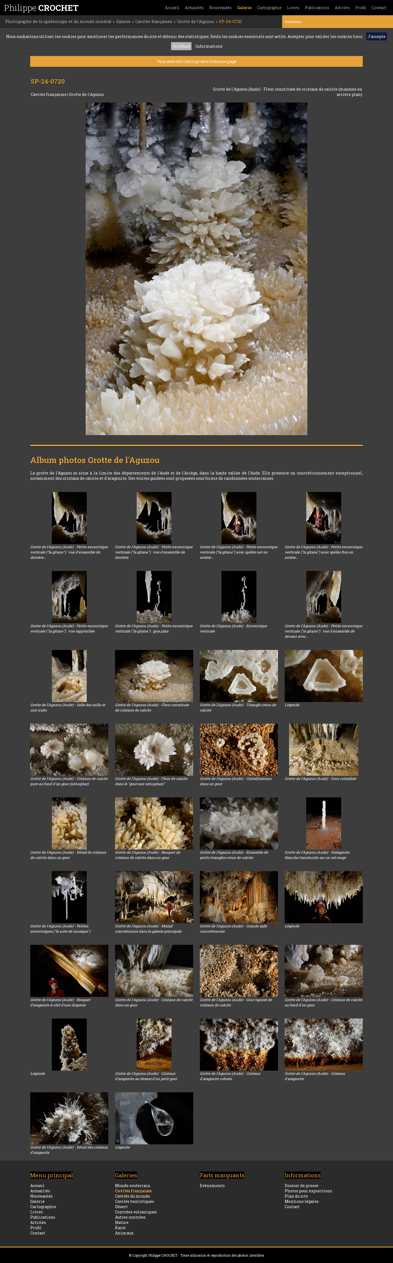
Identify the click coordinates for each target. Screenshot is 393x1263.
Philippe (41, 7)
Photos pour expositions (308, 1190)
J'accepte (377, 36)
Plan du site (296, 1196)
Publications (317, 7)
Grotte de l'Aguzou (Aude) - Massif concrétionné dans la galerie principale (148, 928)
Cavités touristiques (134, 1201)
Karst (120, 1227)
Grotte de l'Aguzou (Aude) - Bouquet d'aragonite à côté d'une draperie (60, 1002)
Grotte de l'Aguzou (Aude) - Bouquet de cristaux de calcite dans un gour (147, 855)
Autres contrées (130, 1217)
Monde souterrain (132, 1185)
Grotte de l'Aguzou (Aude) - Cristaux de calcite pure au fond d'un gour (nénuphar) (69, 781)
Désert (121, 1206)
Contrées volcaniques (136, 1211)
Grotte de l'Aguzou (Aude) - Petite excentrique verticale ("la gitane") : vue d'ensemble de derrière (154, 552)
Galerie (244, 7)
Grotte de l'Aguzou (86, 94)
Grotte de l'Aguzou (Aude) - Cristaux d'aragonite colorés (230, 1076)
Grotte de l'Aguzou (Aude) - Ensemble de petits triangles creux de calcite (234, 855)
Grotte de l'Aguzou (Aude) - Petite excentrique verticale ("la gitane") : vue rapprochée (69, 628)
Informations (209, 46)
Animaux (124, 1233)
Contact (378, 7)
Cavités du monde (132, 1196)
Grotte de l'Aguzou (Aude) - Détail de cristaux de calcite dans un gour (68, 855)
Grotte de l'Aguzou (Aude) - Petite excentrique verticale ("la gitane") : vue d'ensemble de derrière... (69, 552)
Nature (122, 1222)
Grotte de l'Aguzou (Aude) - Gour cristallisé (320, 778)
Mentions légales (302, 1201)
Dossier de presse (301, 1185)
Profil (360, 7)
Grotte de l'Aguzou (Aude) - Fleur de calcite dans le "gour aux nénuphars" (151, 781)
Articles (342, 7)
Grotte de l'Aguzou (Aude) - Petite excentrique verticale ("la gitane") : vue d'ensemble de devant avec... (323, 631)
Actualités (194, 7)
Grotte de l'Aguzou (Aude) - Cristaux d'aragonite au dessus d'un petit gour (146, 1076)
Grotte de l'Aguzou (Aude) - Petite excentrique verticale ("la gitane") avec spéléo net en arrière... (238, 552)
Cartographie (269, 7)
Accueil (172, 7)
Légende (292, 704)
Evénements (212, 1185)
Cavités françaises (49, 94)
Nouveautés (220, 7)
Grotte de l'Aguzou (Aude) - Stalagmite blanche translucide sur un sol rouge (317, 855)
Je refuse (181, 46)
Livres (293, 7)
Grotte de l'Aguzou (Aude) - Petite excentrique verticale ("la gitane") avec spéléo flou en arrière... (323, 552)
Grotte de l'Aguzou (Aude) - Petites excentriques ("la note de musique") (60, 928)
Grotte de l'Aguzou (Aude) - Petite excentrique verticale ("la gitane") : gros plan (154, 628)
